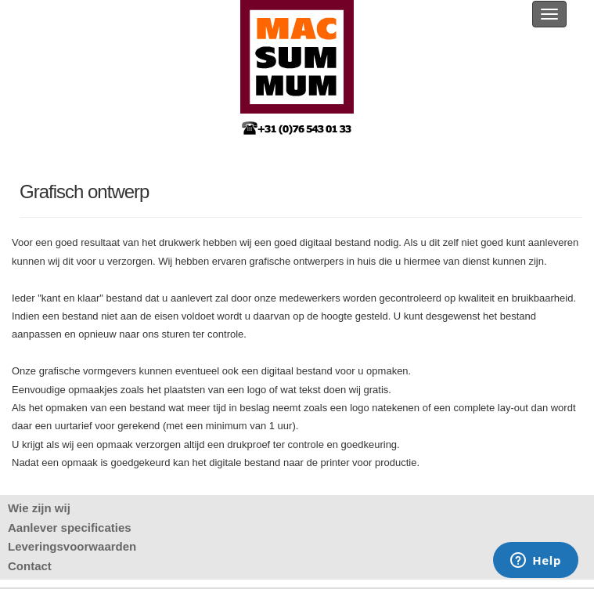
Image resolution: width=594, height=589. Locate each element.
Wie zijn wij (39, 508)
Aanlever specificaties (69, 527)
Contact (30, 566)
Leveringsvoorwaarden (72, 546)
